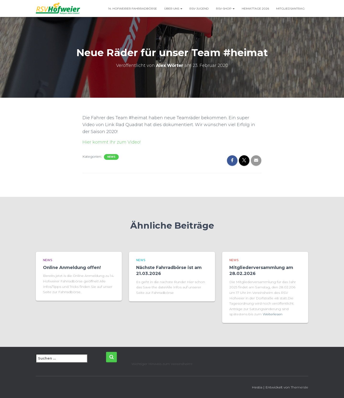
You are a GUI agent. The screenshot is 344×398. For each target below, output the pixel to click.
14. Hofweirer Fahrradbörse (132, 8)
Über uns (173, 8)
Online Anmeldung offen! (72, 267)
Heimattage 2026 (255, 8)
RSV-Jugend (199, 8)
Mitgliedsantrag (290, 8)
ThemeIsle (299, 387)
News (111, 156)
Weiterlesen (272, 314)
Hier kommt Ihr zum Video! (111, 142)
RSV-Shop (225, 8)
